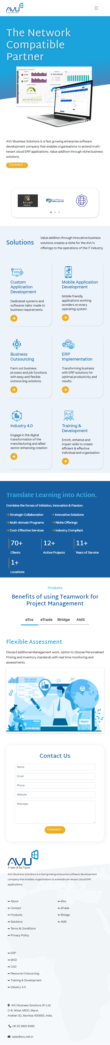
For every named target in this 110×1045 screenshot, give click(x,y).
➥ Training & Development (24, 980)
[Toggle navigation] (96, 8)
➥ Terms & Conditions (22, 928)
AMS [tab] (80, 620)
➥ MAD (12, 960)
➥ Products (15, 915)
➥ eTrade (63, 908)
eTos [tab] (29, 620)
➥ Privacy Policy (18, 935)
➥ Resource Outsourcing (23, 973)
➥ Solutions (15, 922)
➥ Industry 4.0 (17, 987)
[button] (51, 212)
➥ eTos (62, 901)
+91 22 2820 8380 (23, 1026)
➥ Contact (14, 908)
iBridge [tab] (63, 620)
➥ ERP (12, 953)
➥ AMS (62, 922)
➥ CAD (12, 967)
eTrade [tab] (46, 620)
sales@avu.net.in (22, 1037)
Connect (17, 165)
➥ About (13, 901)
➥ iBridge (64, 915)
